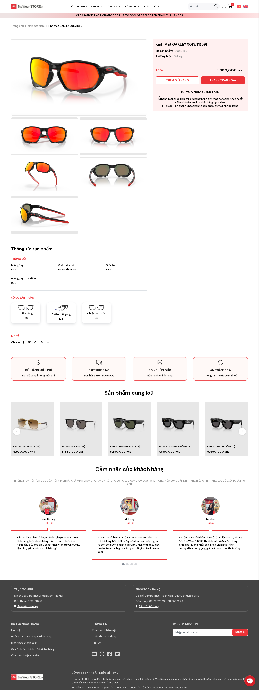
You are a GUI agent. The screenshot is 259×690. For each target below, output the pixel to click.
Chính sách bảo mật (104, 630)
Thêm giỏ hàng (177, 80)
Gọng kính (113, 6)
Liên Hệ (15, 630)
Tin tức (96, 642)
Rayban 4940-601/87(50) (221, 446)
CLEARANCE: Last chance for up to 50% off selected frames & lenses (129, 15)
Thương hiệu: (164, 56)
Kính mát (97, 6)
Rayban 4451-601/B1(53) (75, 446)
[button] (241, 98)
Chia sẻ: (16, 342)
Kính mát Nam (36, 26)
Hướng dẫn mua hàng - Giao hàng (31, 636)
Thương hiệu (151, 6)
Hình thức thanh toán (24, 642)
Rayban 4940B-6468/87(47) (174, 446)
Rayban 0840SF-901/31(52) (125, 446)
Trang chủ (17, 26)
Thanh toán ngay (223, 80)
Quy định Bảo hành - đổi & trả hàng (32, 649)
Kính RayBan (79, 6)
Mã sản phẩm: (164, 51)
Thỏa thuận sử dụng (104, 636)
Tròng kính (132, 6)
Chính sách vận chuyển (25, 655)
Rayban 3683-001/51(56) (26, 446)
